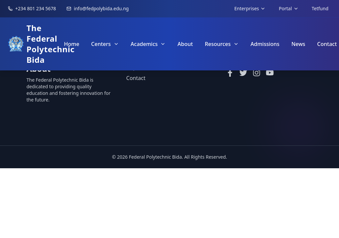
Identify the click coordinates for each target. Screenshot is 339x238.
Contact (135, 78)
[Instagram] (257, 73)
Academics (148, 44)
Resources (222, 44)
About (185, 44)
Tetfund (320, 8)
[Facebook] (230, 73)
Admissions (265, 44)
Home (71, 44)
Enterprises (250, 8)
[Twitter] (243, 73)
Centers (105, 44)
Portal (288, 8)
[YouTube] (270, 73)
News (298, 44)
